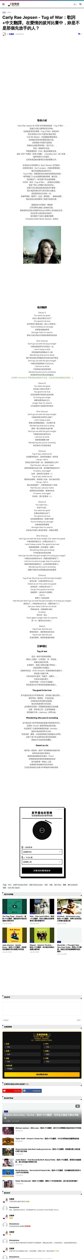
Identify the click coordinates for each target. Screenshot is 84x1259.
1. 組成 (6, 1044)
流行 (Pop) (57, 885)
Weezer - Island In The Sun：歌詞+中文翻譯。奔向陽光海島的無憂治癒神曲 (42, 947)
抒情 (46, 885)
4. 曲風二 (46, 1051)
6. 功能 (45, 1058)
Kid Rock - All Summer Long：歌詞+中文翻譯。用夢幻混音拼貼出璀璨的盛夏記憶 (69, 918)
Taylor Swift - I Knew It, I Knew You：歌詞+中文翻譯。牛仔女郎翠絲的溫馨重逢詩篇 (47, 1139)
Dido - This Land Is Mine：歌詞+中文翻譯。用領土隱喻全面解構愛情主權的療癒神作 (42, 918)
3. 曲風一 (7, 1051)
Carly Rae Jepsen (14, 888)
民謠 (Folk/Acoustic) (36, 885)
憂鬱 (64, 885)
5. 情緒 (6, 1058)
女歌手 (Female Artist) (20, 885)
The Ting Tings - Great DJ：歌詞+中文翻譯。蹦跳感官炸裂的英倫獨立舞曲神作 (14, 918)
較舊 (78, 1020)
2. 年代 (45, 1044)
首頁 (4, 12)
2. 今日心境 (28, 857)
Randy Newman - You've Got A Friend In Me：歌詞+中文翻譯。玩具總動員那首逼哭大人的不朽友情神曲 (48, 1171)
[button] (3, 4)
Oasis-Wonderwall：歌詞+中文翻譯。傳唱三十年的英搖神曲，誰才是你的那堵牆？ (46, 1181)
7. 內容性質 (8, 1065)
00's (9, 12)
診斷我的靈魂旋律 (42, 870)
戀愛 (4, 888)
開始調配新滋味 (42, 1074)
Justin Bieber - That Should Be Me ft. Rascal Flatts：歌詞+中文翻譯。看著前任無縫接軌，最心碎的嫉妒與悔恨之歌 (48, 1161)
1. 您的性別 (27, 847)
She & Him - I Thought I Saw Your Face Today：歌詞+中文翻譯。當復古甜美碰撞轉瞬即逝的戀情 (69, 948)
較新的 (6, 1020)
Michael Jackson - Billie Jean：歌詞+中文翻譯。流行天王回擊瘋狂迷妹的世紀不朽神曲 (48, 1128)
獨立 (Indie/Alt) (73, 885)
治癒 (51, 885)
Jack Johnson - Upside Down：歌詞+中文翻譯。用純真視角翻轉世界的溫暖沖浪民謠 (14, 947)
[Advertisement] (42, 55)
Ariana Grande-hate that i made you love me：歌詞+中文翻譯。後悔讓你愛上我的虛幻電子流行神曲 (47, 1150)
